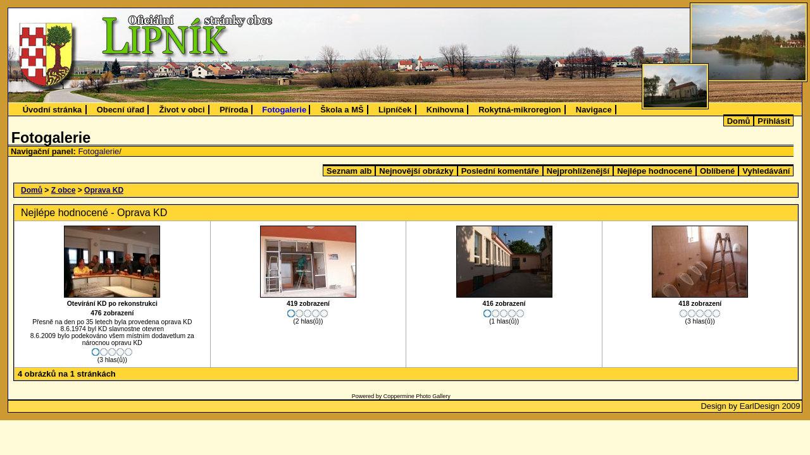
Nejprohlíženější (578, 171)
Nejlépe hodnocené (654, 171)
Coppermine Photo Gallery (417, 396)
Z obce (63, 190)
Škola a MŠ (341, 109)
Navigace (594, 109)
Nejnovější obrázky (416, 171)
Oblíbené (717, 171)
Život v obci (182, 109)
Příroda (234, 109)
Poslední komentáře (500, 171)
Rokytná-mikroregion (519, 109)
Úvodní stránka (52, 109)
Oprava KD (103, 190)
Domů (739, 121)
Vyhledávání (766, 171)
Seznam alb (349, 171)
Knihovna (445, 109)
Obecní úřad (121, 109)
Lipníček (395, 109)
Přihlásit (773, 121)
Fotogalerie (284, 109)
